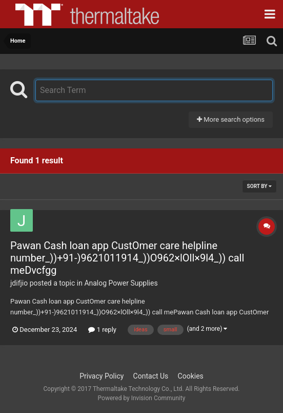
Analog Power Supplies (120, 283)
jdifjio (19, 283)
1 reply (102, 329)
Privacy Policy (101, 376)
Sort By (259, 186)
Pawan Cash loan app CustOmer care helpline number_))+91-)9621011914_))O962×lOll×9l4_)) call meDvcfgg (127, 257)
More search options (231, 119)
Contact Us (151, 376)
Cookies (191, 376)
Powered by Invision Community (142, 398)
